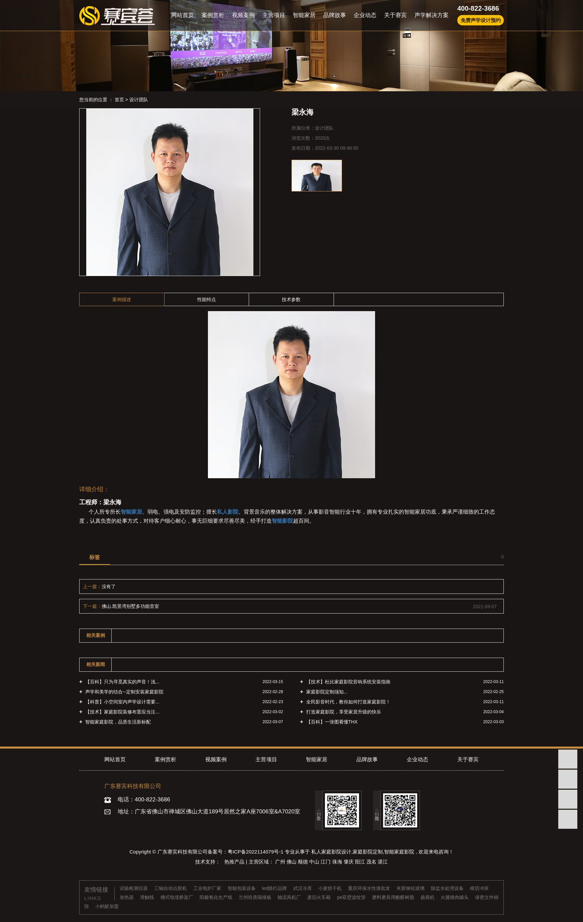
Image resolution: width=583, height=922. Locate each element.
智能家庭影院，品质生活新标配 (117, 722)
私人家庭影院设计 (331, 851)
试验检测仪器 (134, 888)
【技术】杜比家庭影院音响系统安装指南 (347, 681)
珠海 (338, 862)
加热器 (127, 897)
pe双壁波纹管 (352, 897)
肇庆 (349, 862)
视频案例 (243, 15)
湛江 (383, 862)
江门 (326, 862)
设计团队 (138, 99)
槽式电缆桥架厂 (177, 897)
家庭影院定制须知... (326, 691)
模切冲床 (479, 888)
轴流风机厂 (289, 897)
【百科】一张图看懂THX (331, 722)
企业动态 (365, 15)
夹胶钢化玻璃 (411, 888)
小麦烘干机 (330, 888)
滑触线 (147, 897)
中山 (315, 862)
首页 (119, 99)
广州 (280, 862)
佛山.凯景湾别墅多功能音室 (130, 606)
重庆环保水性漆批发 (369, 888)
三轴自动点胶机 (171, 888)
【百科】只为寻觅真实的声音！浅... (121, 681)
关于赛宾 (395, 15)
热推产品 (235, 862)
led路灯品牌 (275, 888)
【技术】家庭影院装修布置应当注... (121, 711)
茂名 (372, 862)
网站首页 (182, 15)
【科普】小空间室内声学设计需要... (121, 701)
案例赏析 (213, 15)
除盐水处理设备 (448, 888)
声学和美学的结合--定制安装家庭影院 (123, 691)
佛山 (292, 862)
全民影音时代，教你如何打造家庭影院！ (347, 701)
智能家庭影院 (399, 851)
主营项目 (273, 15)
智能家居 (304, 15)
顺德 (303, 862)
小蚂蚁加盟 (107, 906)
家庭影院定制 (368, 851)
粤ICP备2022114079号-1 (255, 851)
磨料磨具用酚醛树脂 (394, 897)
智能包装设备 (242, 888)
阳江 (360, 862)
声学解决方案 (432, 15)
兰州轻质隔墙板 (256, 897)
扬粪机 (428, 897)
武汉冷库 (303, 888)
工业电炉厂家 (208, 888)
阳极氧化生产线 (217, 897)
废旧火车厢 (319, 897)
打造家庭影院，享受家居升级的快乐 (343, 711)
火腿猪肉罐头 (455, 897)
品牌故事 (334, 15)
